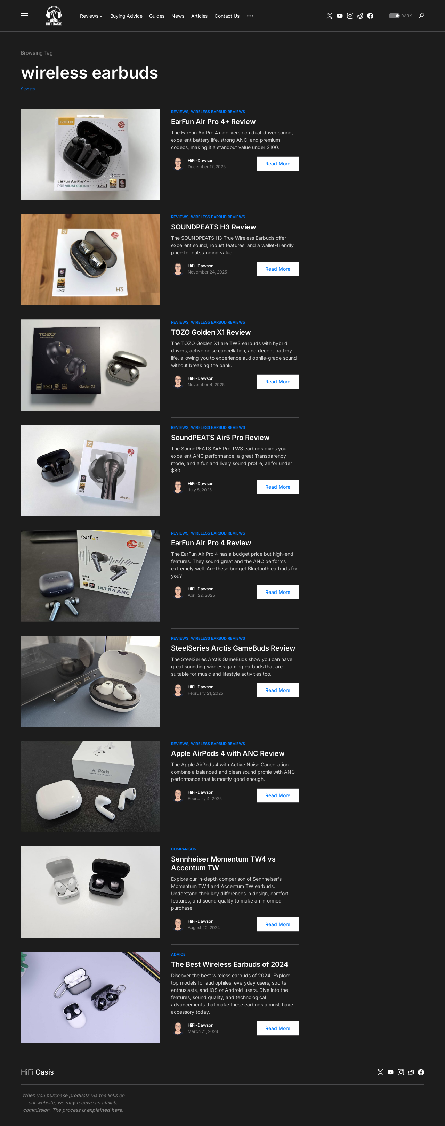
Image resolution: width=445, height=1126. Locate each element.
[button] (24, 15)
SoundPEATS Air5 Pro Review (220, 437)
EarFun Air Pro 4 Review (211, 543)
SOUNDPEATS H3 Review (213, 227)
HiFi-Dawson (200, 160)
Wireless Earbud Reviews (218, 111)
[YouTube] (340, 16)
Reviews (179, 111)
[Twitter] (329, 16)
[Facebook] (370, 16)
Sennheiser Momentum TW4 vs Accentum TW (223, 863)
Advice (178, 954)
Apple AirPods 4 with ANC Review (228, 753)
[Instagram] (350, 16)
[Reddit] (360, 16)
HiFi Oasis (37, 1072)
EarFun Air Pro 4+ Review (213, 121)
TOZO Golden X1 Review (211, 332)
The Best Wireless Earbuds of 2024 (229, 964)
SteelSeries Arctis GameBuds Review (233, 648)
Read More (277, 163)
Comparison (183, 849)
